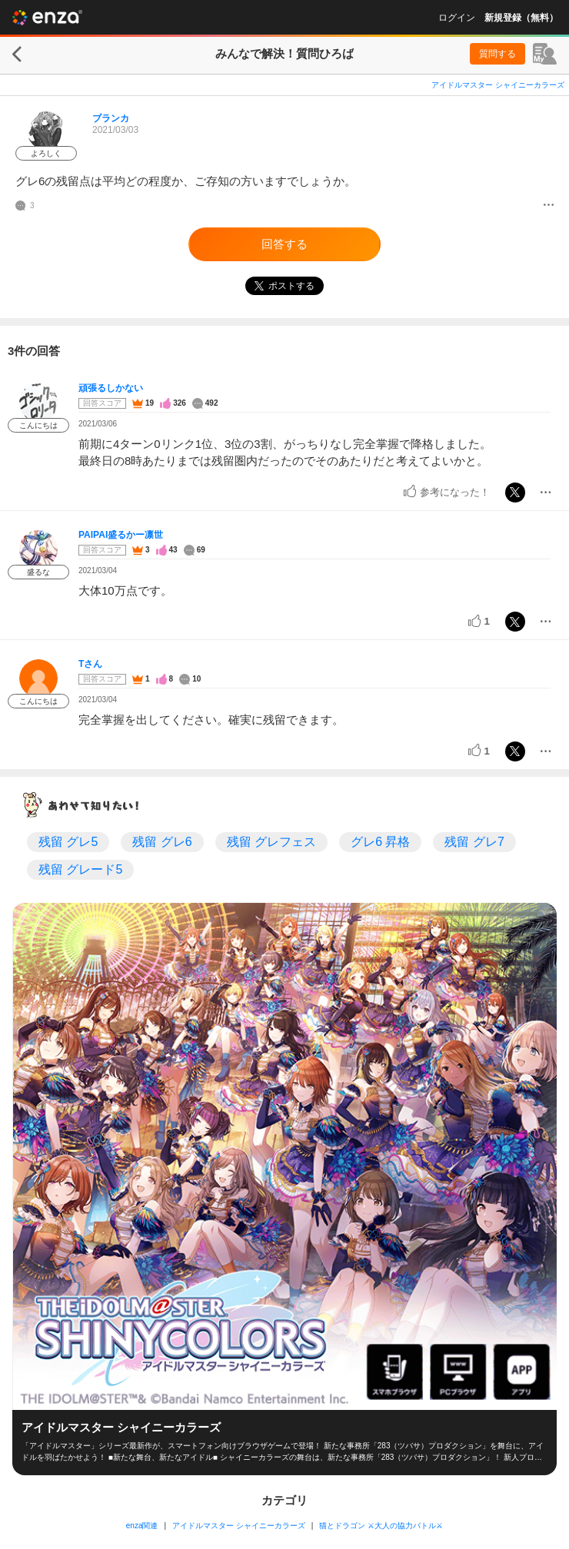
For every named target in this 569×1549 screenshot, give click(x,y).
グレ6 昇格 (380, 841)
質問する (497, 53)
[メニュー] (549, 206)
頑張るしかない (110, 388)
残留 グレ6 (161, 841)
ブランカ (110, 118)
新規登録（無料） (521, 17)
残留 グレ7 (474, 841)
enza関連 (142, 1525)
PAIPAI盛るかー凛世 (120, 534)
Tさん (90, 663)
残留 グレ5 (68, 841)
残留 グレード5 (80, 869)
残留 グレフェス (271, 841)
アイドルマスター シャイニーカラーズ (497, 85)
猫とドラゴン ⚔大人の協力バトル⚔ (381, 1525)
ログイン (456, 17)
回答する (284, 243)
